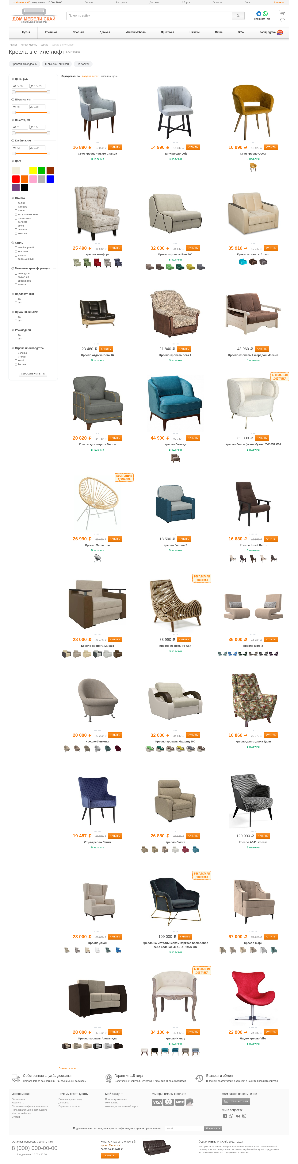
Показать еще (67, 1068)
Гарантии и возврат (70, 1106)
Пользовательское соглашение (29, 1109)
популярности (91, 76)
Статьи (16, 1116)
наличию (106, 76)
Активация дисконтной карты (121, 1106)
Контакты (278, 2)
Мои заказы (112, 1102)
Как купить (18, 1102)
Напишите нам (236, 1101)
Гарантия (217, 2)
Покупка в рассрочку (70, 1099)
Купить (115, 147)
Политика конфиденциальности (30, 1106)
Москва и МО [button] (23, 2)
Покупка (89, 2)
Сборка (186, 2)
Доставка (154, 2)
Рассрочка (121, 2)
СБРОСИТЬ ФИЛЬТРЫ (33, 373)
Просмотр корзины (116, 1099)
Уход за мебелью (21, 1113)
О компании (18, 1099)
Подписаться (213, 1128)
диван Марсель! (111, 1145)
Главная (13, 44)
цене (115, 76)
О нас (248, 2)
